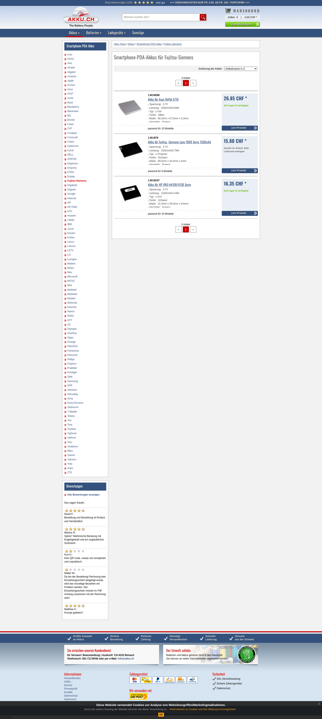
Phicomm (72, 355)
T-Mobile (72, 411)
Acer (70, 54)
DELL (70, 154)
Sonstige (138, 32)
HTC (70, 211)
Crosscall (72, 137)
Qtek (70, 376)
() (118, 2)
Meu (69, 272)
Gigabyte (72, 185)
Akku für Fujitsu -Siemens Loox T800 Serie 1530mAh (179, 141)
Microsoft (72, 276)
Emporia (72, 167)
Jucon (70, 228)
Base (70, 102)
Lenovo (71, 246)
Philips (71, 359)
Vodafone (72, 446)
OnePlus (72, 333)
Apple (70, 80)
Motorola (72, 302)
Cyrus (70, 150)
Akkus (74, 32)
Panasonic (73, 350)
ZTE (69, 472)
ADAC (70, 58)
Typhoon (72, 433)
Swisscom (73, 407)
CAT (69, 128)
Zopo (70, 468)
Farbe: (153, 114)
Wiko (70, 450)
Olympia (72, 328)
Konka (70, 237)
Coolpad (72, 133)
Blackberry (73, 106)
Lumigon (72, 259)
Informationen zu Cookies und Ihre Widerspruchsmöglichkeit (203, 709)
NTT (69, 320)
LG (69, 254)
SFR (69, 385)
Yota (69, 463)
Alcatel (71, 67)
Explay (71, 176)
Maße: (152, 118)
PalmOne (72, 346)
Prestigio (72, 372)
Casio (70, 124)
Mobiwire (72, 294)
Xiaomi (71, 455)
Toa (69, 420)
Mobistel (72, 289)
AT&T (70, 93)
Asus (70, 89)
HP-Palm (72, 207)
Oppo (70, 337)
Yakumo (71, 459)
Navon (71, 311)
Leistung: (154, 107)
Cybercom (73, 146)
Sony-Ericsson (75, 402)
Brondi (71, 119)
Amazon (72, 76)
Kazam (71, 233)
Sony (70, 398)
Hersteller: (155, 121)
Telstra (71, 416)
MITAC (71, 280)
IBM (69, 224)
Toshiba (71, 429)
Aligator (71, 72)
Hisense (71, 198)
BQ (69, 115)
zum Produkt (238, 127)
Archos (71, 85)
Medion (71, 263)
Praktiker (72, 368)
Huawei (71, 215)
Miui (69, 285)
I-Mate (70, 220)
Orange (71, 341)
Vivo (69, 442)
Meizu (70, 268)
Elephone (72, 163)
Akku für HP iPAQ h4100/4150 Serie (169, 184)
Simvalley (72, 394)
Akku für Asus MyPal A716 (163, 99)
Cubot (70, 141)
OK (161, 714)
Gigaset (71, 189)
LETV (70, 250)
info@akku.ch (126, 658)
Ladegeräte (117, 32)
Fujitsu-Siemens (77, 180)
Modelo (71, 298)
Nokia (70, 315)
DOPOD (72, 159)
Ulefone (71, 437)
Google (71, 193)
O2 (69, 324)
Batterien (94, 32)
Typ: (151, 111)
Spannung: (155, 104)
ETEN (70, 172)
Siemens (72, 389)
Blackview (72, 111)
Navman (72, 307)
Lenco (70, 241)
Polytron (72, 363)
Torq (69, 424)
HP (69, 202)
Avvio (70, 98)
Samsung (72, 381)
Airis (69, 63)
